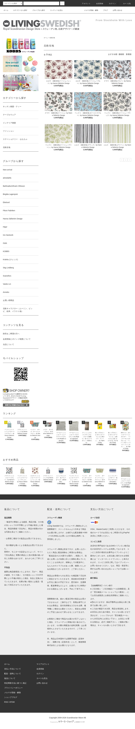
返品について (9, 678)
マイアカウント (43, 664)
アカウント (85, 3)
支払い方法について (12, 669)
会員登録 (98, 3)
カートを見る (42, 678)
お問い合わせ (116, 10)
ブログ (104, 10)
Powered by (67, 722)
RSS (6, 702)
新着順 (128, 54)
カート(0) (125, 3)
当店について (8, 344)
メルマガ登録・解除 (89, 10)
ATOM (12, 702)
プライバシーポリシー (13, 688)
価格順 (121, 54)
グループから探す (37, 10)
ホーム (6, 10)
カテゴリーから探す (18, 10)
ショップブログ (10, 697)
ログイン (111, 3)
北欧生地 (52, 37)
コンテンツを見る (55, 10)
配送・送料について (12, 674)
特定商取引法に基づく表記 (15, 683)
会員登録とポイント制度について (17, 339)
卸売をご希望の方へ (11, 334)
